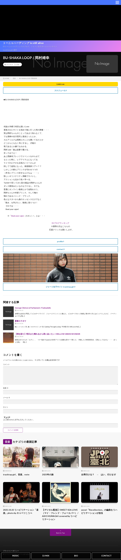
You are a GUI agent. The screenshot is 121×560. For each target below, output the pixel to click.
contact (60, 249)
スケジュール (60, 90)
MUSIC (15, 555)
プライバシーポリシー (11, 551)
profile (60, 241)
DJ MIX (45, 555)
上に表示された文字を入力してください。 (19, 420)
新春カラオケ (20, 321)
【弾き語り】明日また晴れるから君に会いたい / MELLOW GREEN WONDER (47, 334)
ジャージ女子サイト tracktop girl (60, 287)
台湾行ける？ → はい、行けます (98, 474)
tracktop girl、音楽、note (16, 474)
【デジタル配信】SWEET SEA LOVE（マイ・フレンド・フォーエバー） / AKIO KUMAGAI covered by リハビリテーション (60, 515)
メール (6, 397)
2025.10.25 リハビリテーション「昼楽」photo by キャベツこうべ (21, 512)
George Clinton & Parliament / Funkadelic (33, 308)
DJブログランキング (60, 223)
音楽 (17, 64)
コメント (6, 364)
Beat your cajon (17, 216)
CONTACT (106, 555)
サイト (5, 407)
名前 (5, 388)
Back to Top (60, 533)
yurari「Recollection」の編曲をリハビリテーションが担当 (99, 512)
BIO (76, 555)
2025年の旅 (48, 474)
